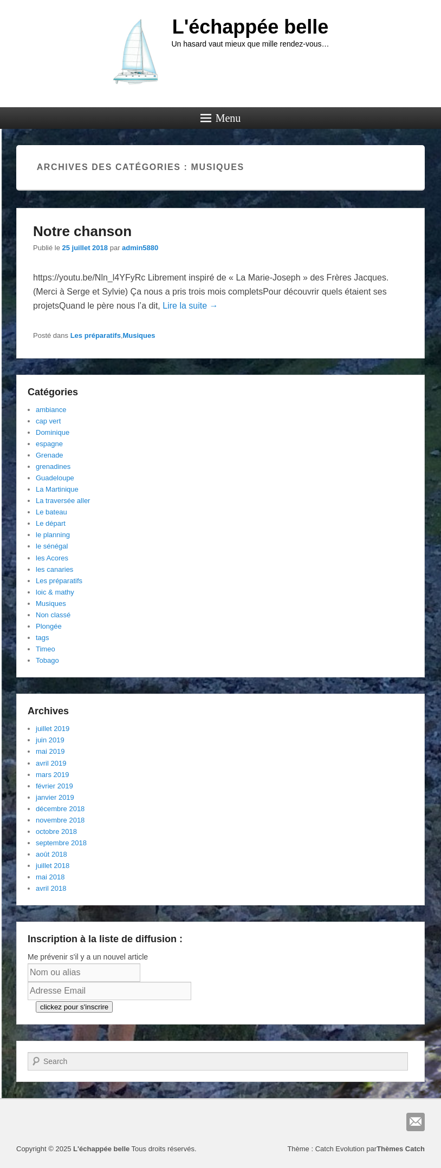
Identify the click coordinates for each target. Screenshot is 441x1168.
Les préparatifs (95, 335)
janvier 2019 (55, 797)
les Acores (52, 558)
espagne (49, 444)
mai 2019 (50, 751)
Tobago (47, 660)
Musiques (139, 335)
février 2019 (54, 786)
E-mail (415, 1122)
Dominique (52, 432)
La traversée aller (63, 501)
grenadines (53, 466)
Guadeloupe (55, 478)
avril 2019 (51, 763)
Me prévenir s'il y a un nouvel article (88, 956)
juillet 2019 (52, 729)
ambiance (51, 410)
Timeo (45, 649)
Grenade (49, 455)
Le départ (51, 523)
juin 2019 (50, 740)
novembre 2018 (60, 820)
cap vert (48, 421)
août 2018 (51, 854)
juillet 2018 (52, 866)
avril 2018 (51, 888)
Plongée (49, 626)
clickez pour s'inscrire (74, 1007)
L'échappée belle (250, 27)
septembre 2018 (61, 843)
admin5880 (140, 248)
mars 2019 (52, 775)
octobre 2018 (56, 831)
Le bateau (51, 512)
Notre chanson (82, 231)
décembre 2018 (60, 809)
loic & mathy (55, 592)
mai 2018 (50, 877)
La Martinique (57, 489)
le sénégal (52, 546)
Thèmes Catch (401, 1149)
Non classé (53, 615)
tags (42, 638)
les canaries (54, 569)
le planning (53, 535)
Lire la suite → (190, 305)
